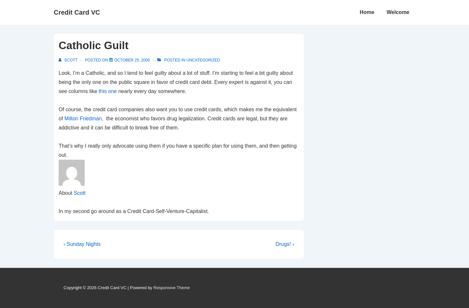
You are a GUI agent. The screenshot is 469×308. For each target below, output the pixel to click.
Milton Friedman (83, 118)
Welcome (398, 12)
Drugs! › (285, 244)
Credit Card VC (77, 12)
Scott (79, 193)
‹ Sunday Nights (82, 244)
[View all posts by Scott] (68, 60)
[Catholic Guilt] (132, 60)
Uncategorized (203, 60)
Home (367, 12)
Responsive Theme (171, 287)
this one (108, 91)
